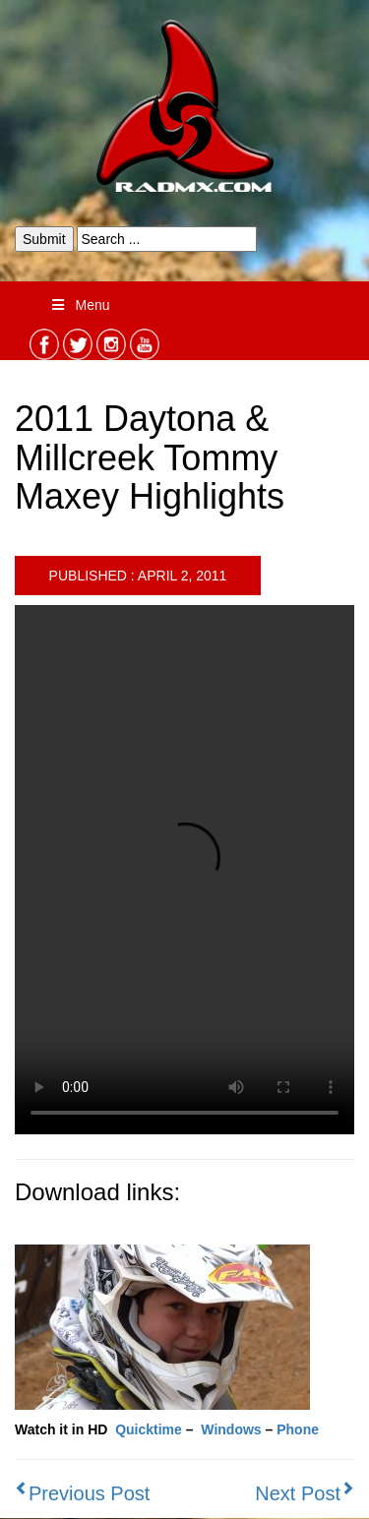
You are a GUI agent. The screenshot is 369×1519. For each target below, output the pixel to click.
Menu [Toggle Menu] (79, 305)
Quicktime (148, 1429)
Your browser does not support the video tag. (184, 869)
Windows (231, 1429)
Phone (298, 1429)
